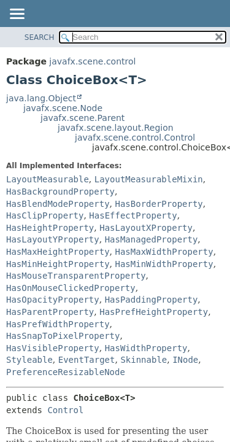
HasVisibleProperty (52, 348)
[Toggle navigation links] (16, 14)
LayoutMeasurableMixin (148, 179)
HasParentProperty (50, 312)
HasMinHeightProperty (58, 264)
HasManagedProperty (151, 239)
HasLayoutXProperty (146, 228)
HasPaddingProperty (151, 299)
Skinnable (143, 360)
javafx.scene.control (92, 61)
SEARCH (40, 37)
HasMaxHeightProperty (58, 252)
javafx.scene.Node (62, 108)
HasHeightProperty (50, 228)
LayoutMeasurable (47, 179)
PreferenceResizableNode (65, 372)
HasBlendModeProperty (58, 204)
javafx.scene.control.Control (135, 137)
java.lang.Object (41, 98)
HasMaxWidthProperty (164, 252)
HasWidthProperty (146, 348)
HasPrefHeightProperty (153, 312)
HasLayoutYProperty (52, 239)
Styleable (29, 360)
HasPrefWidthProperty (58, 324)
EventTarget (86, 360)
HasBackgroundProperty (60, 191)
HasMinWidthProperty (164, 264)
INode (185, 360)
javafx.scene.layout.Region (116, 128)
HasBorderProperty (158, 204)
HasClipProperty (44, 215)
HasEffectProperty (133, 215)
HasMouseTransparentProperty (76, 276)
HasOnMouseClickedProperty (71, 288)
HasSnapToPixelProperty (63, 336)
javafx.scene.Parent (82, 118)
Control (65, 410)
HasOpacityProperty (52, 299)
